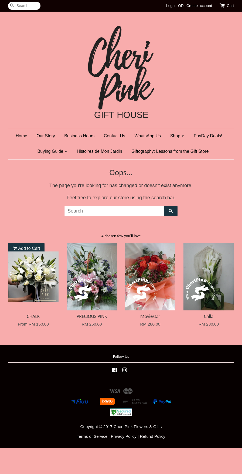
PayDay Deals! (208, 136)
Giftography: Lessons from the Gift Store (170, 151)
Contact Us (114, 136)
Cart (230, 6)
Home (21, 136)
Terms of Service (92, 436)
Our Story (45, 136)
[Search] (24, 6)
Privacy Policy (124, 436)
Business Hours (79, 136)
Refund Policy (152, 436)
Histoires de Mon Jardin (99, 151)
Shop (177, 136)
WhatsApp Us (147, 136)
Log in (171, 6)
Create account (199, 6)
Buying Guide (53, 151)
